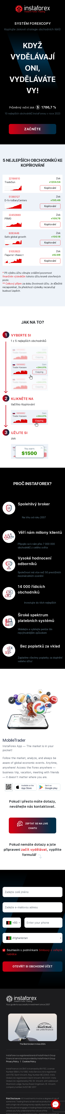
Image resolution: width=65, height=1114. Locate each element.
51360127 (14, 196)
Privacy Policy (12, 1061)
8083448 (13, 233)
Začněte (32, 129)
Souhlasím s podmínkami (34, 952)
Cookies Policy (29, 1061)
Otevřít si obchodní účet (32, 966)
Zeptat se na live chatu (32, 825)
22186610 (14, 178)
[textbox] (12, 923)
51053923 (14, 251)
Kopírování (50, 188)
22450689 (14, 215)
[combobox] (12, 923)
